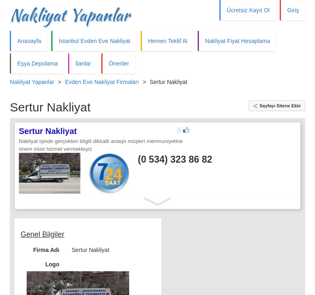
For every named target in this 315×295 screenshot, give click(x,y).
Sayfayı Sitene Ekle (280, 105)
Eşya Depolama (37, 63)
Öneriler (119, 63)
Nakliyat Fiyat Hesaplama (237, 41)
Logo (52, 264)
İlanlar (83, 63)
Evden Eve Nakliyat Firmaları (102, 82)
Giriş (293, 10)
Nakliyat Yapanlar (70, 15)
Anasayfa (29, 41)
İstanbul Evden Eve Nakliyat (94, 41)
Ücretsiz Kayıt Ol (248, 10)
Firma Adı (46, 250)
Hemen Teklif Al (167, 41)
